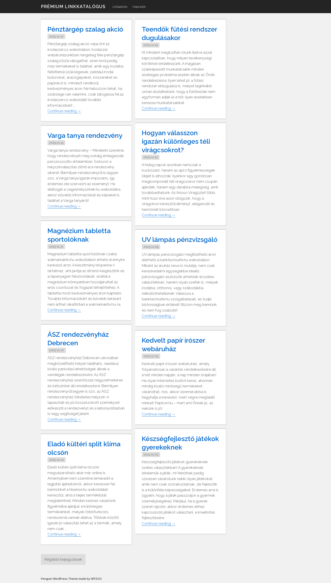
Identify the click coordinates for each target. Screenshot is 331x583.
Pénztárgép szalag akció (85, 29)
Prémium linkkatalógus (73, 6)
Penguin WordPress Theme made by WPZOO (71, 578)
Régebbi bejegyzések (63, 559)
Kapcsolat (139, 6)
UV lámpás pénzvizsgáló (179, 239)
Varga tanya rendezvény (84, 135)
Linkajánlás (119, 6)
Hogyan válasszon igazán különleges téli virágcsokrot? (176, 141)
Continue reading (64, 111)
